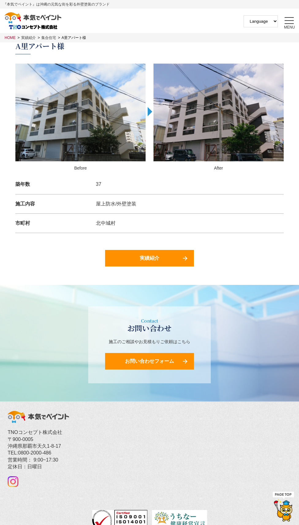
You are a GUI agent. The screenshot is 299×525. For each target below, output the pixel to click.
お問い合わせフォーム (149, 361)
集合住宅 (48, 38)
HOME (10, 38)
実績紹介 (28, 38)
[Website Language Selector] (261, 21)
